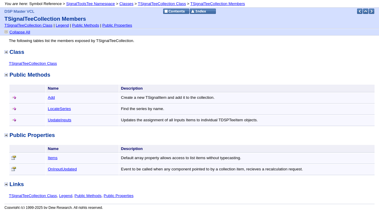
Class (14, 52)
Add (51, 97)
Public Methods (85, 25)
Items (53, 158)
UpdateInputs (59, 120)
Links (14, 184)
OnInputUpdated (62, 169)
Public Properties (117, 25)
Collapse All (19, 32)
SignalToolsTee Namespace (90, 3)
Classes (126, 3)
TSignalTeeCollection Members (217, 3)
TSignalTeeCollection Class (162, 3)
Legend (62, 25)
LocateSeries (59, 108)
